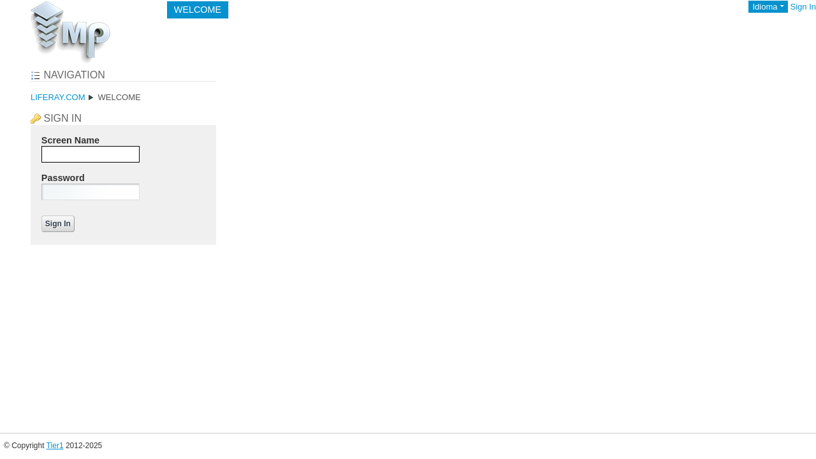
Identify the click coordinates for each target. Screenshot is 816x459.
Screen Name (70, 140)
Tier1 (55, 445)
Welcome (119, 97)
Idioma (764, 6)
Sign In (803, 6)
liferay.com (58, 97)
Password (63, 178)
